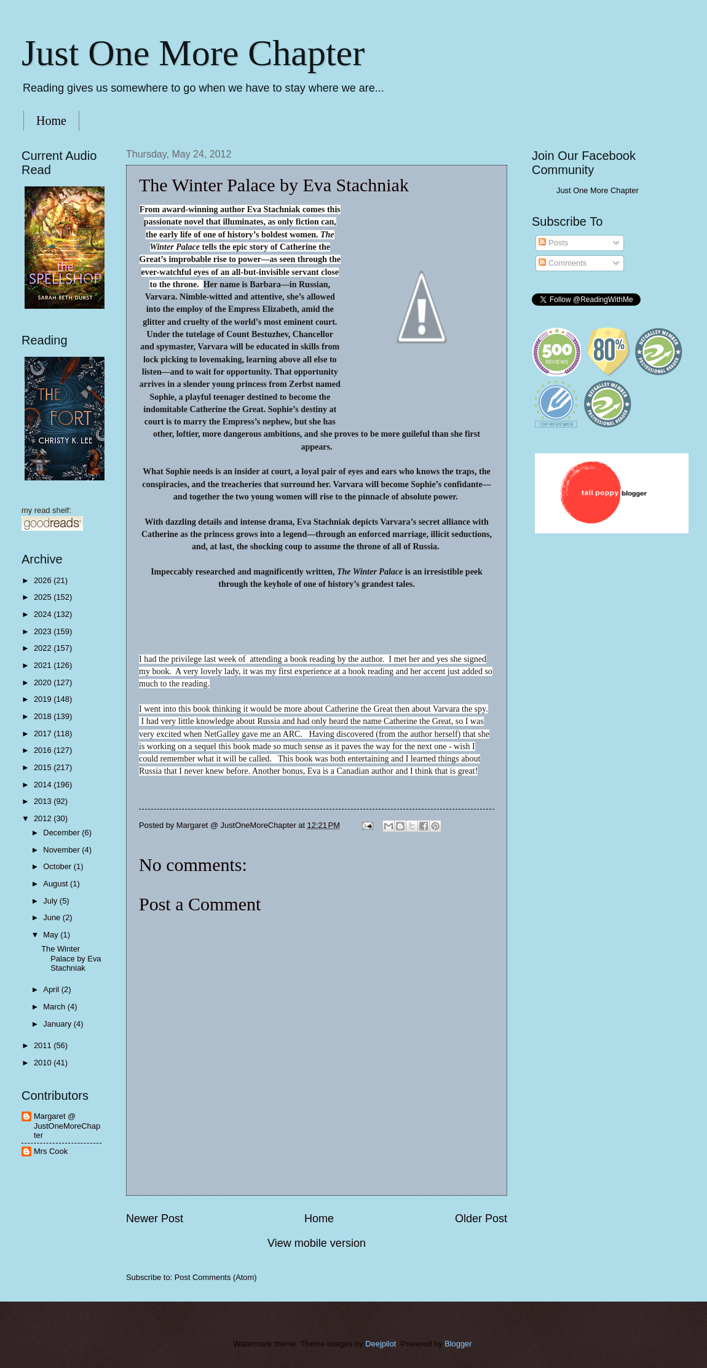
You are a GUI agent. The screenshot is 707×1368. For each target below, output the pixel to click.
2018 (43, 716)
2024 (43, 614)
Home (51, 120)
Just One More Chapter (193, 53)
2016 (43, 750)
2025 (43, 597)
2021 (43, 665)
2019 (43, 699)
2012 (43, 818)
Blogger (458, 1343)
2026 (43, 580)
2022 (43, 648)
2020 (43, 682)
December (62, 832)
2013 (43, 801)
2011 (43, 1045)
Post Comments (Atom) (216, 1277)
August (56, 883)
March (55, 1006)
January (58, 1023)
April (52, 989)
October (58, 866)
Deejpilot (380, 1343)
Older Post (481, 1218)
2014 (43, 784)
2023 (43, 631)
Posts (553, 242)
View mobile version (316, 1243)
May (51, 934)
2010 (43, 1062)
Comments (563, 263)
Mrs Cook (51, 1151)
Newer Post (154, 1218)
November (62, 849)
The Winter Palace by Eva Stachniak (71, 958)
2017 (43, 733)
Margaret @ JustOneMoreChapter (67, 1126)
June (53, 917)
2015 (43, 767)
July (51, 900)
